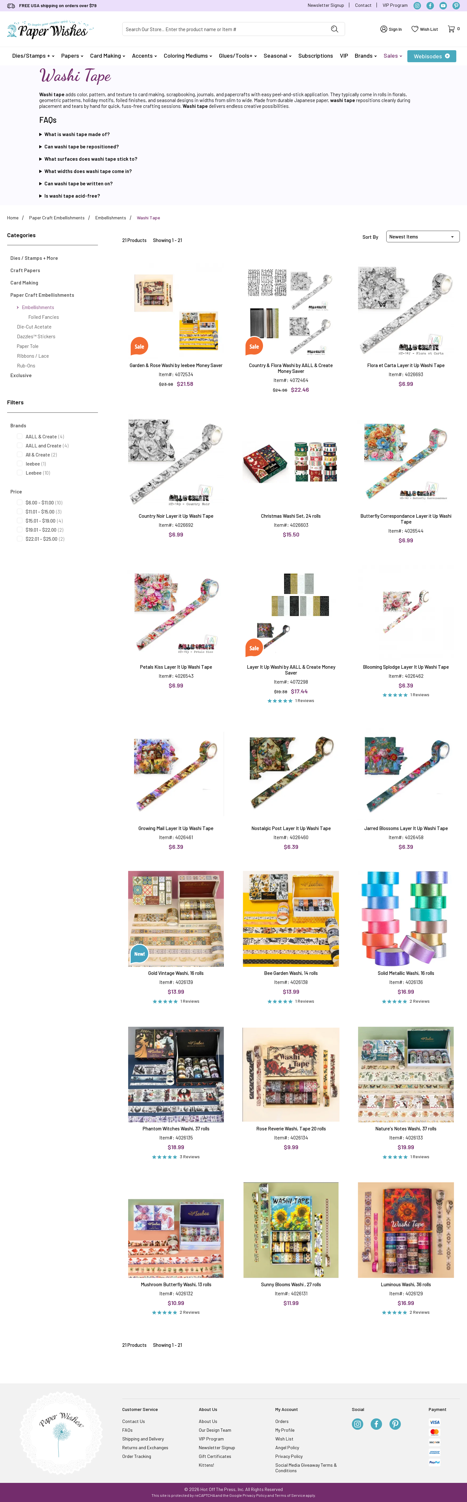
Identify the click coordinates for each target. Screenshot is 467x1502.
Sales (393, 55)
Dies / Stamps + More (34, 258)
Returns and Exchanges (145, 1447)
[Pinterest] (456, 5)
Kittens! (206, 1465)
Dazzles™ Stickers (36, 336)
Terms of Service (290, 1495)
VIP (344, 55)
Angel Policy (287, 1447)
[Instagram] (417, 5)
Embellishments (35, 307)
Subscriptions (315, 55)
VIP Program (395, 5)
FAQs (127, 1430)
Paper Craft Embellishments (42, 295)
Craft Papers (25, 270)
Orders (282, 1421)
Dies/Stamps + (33, 55)
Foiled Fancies (43, 317)
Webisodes (432, 56)
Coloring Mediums (188, 55)
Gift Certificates (215, 1456)
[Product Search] (224, 29)
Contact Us (133, 1421)
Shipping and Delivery (143, 1438)
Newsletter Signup (326, 5)
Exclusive (21, 375)
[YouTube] (443, 5)
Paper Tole (28, 346)
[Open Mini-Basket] (454, 29)
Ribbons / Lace (33, 356)
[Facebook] (430, 5)
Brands (366, 55)
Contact (363, 5)
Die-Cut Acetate (34, 326)
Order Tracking (136, 1456)
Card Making (107, 55)
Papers (72, 55)
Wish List (284, 1438)
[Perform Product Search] (335, 29)
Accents (144, 55)
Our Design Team (215, 1430)
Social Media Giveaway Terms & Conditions (306, 1467)
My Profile (284, 1430)
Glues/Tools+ (238, 55)
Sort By (370, 237)
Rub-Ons (26, 365)
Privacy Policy (289, 1456)
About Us (208, 1421)
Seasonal (278, 55)
